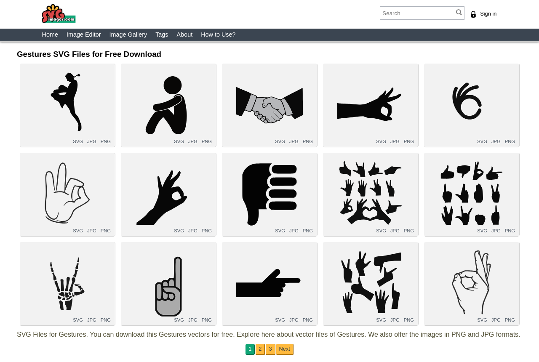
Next (284, 349)
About (185, 34)
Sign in (488, 14)
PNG (106, 141)
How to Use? (218, 34)
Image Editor (84, 34)
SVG (78, 141)
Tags (161, 34)
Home (50, 34)
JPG (91, 141)
